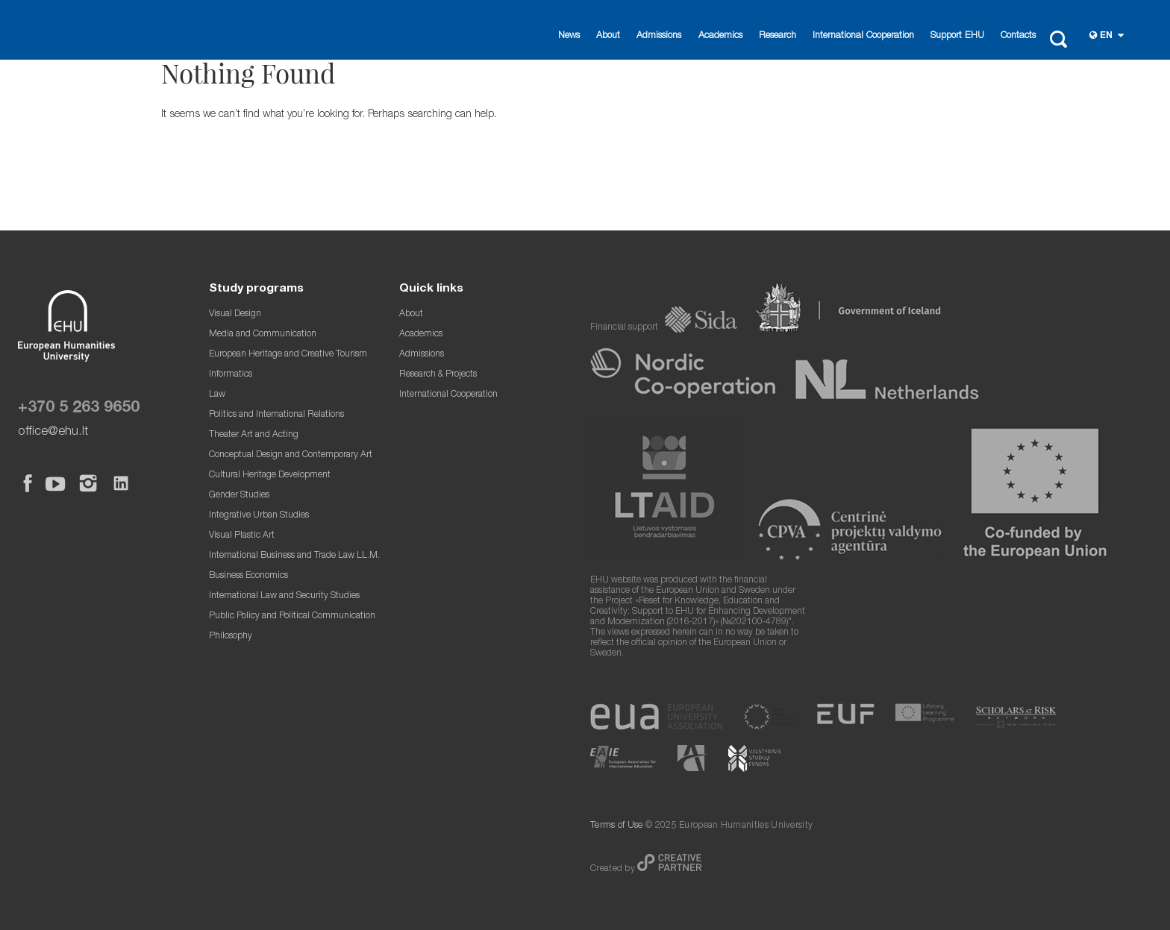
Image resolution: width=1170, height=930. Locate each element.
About (608, 36)
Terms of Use (616, 826)
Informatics (230, 375)
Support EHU (957, 36)
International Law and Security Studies (284, 596)
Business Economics (248, 576)
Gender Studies (239, 495)
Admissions (658, 36)
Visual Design (235, 314)
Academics (720, 36)
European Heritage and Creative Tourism (288, 354)
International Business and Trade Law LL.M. (294, 556)
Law (217, 395)
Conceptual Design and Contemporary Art (290, 455)
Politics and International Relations (276, 415)
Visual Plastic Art (242, 536)
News (569, 36)
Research (777, 36)
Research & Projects (438, 375)
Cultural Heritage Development (270, 475)
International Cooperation (863, 36)
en (1106, 36)
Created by (613, 869)
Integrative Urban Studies (259, 516)
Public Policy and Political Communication (292, 616)
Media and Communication (262, 334)
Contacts (1018, 36)
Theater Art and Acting (253, 435)
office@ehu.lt (53, 432)
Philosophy (230, 636)
